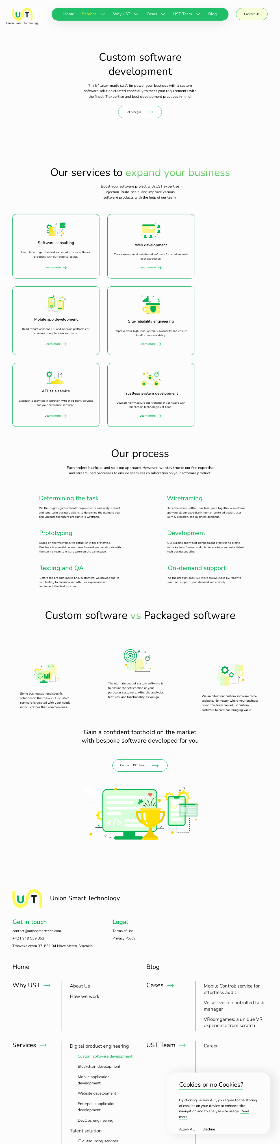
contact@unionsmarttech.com (36, 853)
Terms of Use (123, 853)
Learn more (49, 266)
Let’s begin (133, 111)
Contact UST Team (133, 687)
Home (68, 14)
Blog (212, 14)
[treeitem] (84, 908)
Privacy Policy (123, 860)
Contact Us (251, 14)
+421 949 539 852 (28, 860)
